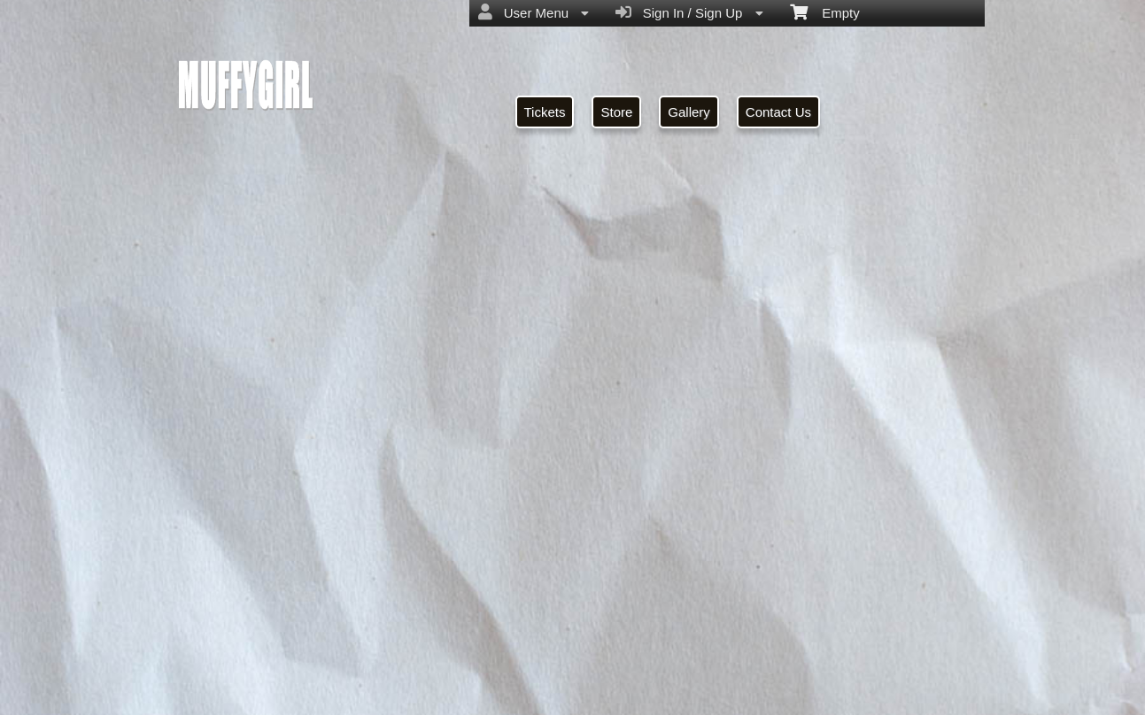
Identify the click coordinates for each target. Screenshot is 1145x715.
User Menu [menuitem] (533, 12)
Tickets (545, 111)
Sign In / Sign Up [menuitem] (688, 12)
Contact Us (778, 111)
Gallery (689, 111)
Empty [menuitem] (825, 11)
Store (616, 111)
